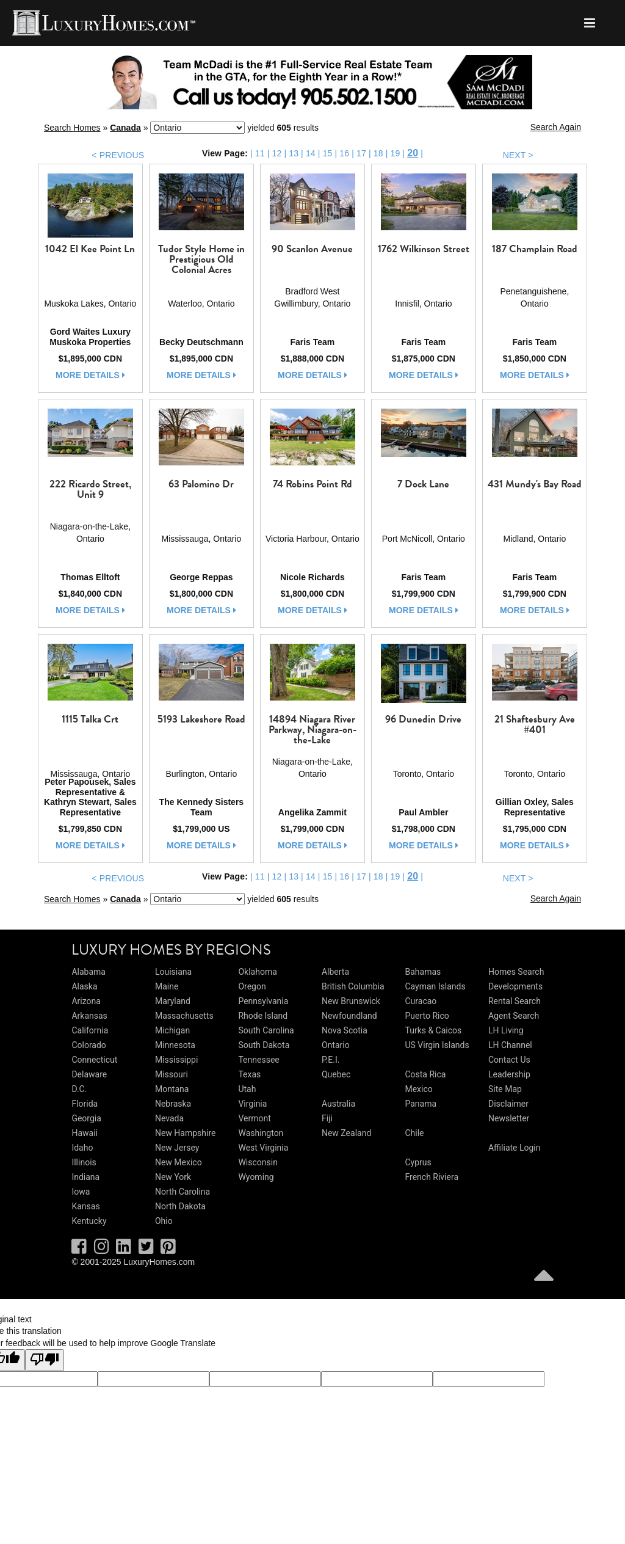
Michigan (172, 1030)
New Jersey (177, 1148)
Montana (172, 1089)
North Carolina (182, 1191)
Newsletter (508, 1118)
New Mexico (178, 1162)
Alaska (84, 986)
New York (173, 1177)
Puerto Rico (427, 1016)
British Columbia (353, 986)
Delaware (89, 1074)
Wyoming (255, 1177)
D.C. (79, 1089)
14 (311, 153)
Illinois (83, 1162)
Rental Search (514, 1001)
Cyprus (418, 1162)
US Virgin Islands (437, 1045)
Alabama (88, 972)
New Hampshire (185, 1133)
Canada (125, 128)
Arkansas (89, 1016)
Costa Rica (425, 1074)
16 (344, 153)
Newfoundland (349, 1016)
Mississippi (176, 1060)
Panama (420, 1104)
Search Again (555, 127)
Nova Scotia (344, 1030)
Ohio (164, 1221)
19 (395, 153)
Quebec (336, 1074)
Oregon (252, 986)
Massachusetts (184, 1016)
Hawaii (84, 1133)
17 (361, 153)
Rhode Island (262, 1016)
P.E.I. (330, 1060)
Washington (260, 1133)
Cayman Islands (435, 986)
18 (378, 153)
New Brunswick (351, 1001)
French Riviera (431, 1177)
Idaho (82, 1148)
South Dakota (263, 1045)
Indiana (85, 1177)
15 (328, 153)
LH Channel (510, 1045)
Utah (247, 1089)
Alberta (335, 972)
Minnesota (175, 1045)
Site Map (505, 1089)
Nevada (169, 1118)
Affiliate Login (514, 1148)
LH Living (506, 1030)
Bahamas (423, 972)
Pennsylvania (263, 1001)
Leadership (509, 1074)
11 (260, 153)
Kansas (85, 1206)
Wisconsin (257, 1162)
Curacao (420, 1001)
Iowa (80, 1191)
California (89, 1030)
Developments (515, 986)
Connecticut (94, 1060)
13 (293, 153)
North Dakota (180, 1206)
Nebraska (173, 1104)
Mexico (418, 1089)
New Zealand (346, 1133)
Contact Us (509, 1060)
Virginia (252, 1104)
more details (90, 375)
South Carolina (266, 1030)
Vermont (254, 1118)
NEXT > (518, 155)
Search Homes (72, 128)
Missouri (171, 1074)
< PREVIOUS (118, 155)
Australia (338, 1104)
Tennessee (258, 1060)
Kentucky (88, 1221)
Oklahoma (257, 972)
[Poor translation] (44, 1360)
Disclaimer (508, 1104)
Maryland (172, 1001)
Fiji (327, 1118)
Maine (166, 986)
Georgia (86, 1118)
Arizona (85, 1001)
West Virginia (263, 1148)
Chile (414, 1133)
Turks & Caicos (433, 1030)
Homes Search (516, 972)
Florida (84, 1104)
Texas (249, 1074)
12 (277, 153)
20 (412, 153)
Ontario (336, 1045)
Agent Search (513, 1016)
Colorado (88, 1045)
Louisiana (173, 972)
